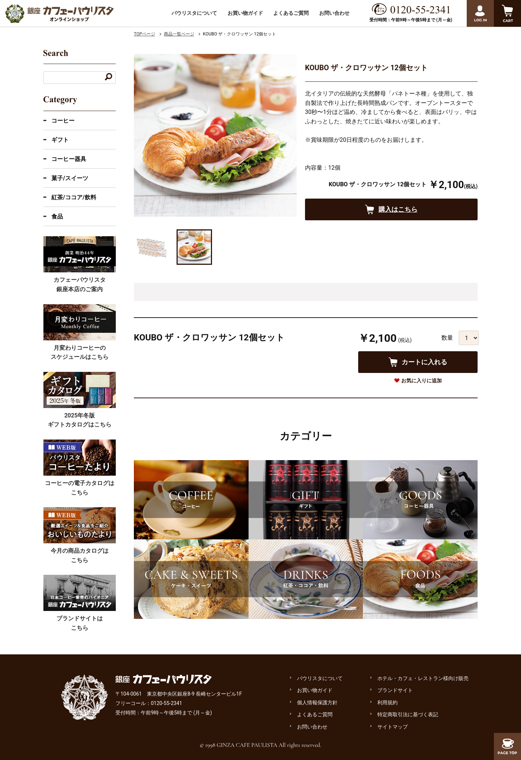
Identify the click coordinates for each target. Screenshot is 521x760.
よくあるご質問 (291, 13)
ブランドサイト (395, 690)
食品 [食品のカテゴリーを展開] (57, 216)
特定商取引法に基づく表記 (407, 714)
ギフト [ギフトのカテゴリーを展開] (60, 139)
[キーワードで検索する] (108, 77)
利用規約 (387, 702)
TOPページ (144, 34)
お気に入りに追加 (421, 380)
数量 (447, 337)
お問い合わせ (334, 13)
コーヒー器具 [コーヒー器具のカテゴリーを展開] (68, 159)
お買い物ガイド (245, 13)
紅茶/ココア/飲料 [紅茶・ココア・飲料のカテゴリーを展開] (73, 197)
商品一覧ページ (179, 34)
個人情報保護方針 (317, 702)
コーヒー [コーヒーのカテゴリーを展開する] (63, 120)
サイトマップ (392, 727)
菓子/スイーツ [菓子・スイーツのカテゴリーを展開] (69, 178)
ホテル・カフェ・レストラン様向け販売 (423, 678)
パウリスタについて (194, 13)
